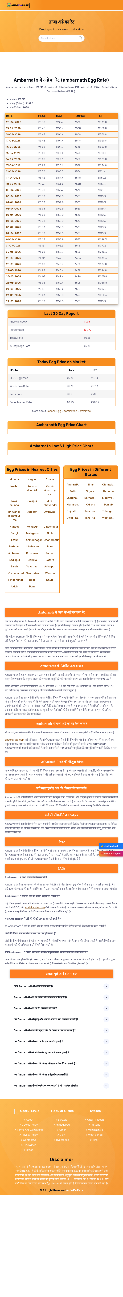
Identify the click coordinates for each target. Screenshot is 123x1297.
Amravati (50, 614)
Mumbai (15, 582)
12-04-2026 (13, 171)
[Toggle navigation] (115, 5)
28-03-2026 (13, 264)
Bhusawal (32, 655)
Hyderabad (61, 1242)
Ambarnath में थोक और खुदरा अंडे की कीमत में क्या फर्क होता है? (45, 1133)
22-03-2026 (13, 301)
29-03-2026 (13, 258)
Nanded (15, 629)
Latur (14, 642)
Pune (32, 689)
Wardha (50, 675)
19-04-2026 (13, 128)
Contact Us (29, 1242)
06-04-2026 (13, 208)
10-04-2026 (13, 184)
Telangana (109, 613)
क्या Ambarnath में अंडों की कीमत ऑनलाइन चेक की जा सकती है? (45, 1166)
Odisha (90, 607)
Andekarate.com (35, 1009)
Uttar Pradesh (75, 620)
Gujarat (90, 593)
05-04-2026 (13, 215)
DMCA (28, 1252)
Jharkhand (73, 600)
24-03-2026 (13, 289)
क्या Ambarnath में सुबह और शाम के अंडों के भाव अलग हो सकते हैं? (46, 1121)
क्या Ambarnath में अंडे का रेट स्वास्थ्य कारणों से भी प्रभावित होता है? (46, 1188)
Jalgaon (32, 614)
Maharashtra (75, 607)
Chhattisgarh (110, 587)
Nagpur (32, 582)
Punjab (108, 607)
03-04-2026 (13, 227)
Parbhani (14, 649)
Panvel (50, 655)
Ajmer (61, 1232)
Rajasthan (73, 613)
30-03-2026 (13, 252)
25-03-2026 (13, 282)
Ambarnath (15, 655)
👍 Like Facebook (109, 845)
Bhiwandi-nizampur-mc (14, 618)
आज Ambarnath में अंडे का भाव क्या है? (33, 1088)
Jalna (50, 649)
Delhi (73, 593)
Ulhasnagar (51, 629)
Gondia (32, 662)
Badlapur (14, 662)
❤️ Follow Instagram (111, 853)
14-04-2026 (13, 159)
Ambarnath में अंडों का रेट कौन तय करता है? (35, 1110)
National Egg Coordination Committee (69, 411)
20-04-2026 (13, 122)
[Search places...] (61, 38)
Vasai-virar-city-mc (50, 592)
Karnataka (90, 600)
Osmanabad (16, 675)
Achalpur (49, 669)
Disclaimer (28, 1247)
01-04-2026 (13, 239)
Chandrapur (51, 642)
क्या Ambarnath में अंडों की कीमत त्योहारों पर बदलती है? (41, 1177)
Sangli (14, 635)
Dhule (49, 682)
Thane (50, 582)
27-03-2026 (13, 270)
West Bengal (110, 620)
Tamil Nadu (91, 613)
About (28, 1222)
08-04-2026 (13, 196)
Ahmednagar (34, 642)
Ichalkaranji (33, 649)
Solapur (32, 603)
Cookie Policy (29, 1227)
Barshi (15, 669)
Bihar (90, 587)
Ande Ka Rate (74, 1292)
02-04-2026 (13, 233)
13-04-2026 (13, 165)
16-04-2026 (13, 147)
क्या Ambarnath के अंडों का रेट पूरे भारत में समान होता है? (41, 1155)
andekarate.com (14, 842)
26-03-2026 (13, 276)
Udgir (14, 689)
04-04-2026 (13, 221)
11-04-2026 (13, 177)
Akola (50, 635)
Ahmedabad (61, 1227)
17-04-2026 (13, 140)
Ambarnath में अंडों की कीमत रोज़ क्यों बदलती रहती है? (40, 1099)
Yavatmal (32, 669)
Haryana (108, 593)
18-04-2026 (13, 134)
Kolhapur (32, 629)
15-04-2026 (13, 153)
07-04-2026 (13, 202)
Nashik (14, 588)
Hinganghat (15, 682)
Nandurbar (32, 675)
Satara (50, 662)
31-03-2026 (13, 245)
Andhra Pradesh (77, 587)
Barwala (61, 1222)
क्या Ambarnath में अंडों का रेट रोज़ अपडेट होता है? (38, 1144)
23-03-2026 (13, 295)
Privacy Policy (29, 1237)
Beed (32, 682)
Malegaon (32, 635)
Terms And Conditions (29, 1232)
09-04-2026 (13, 190)
